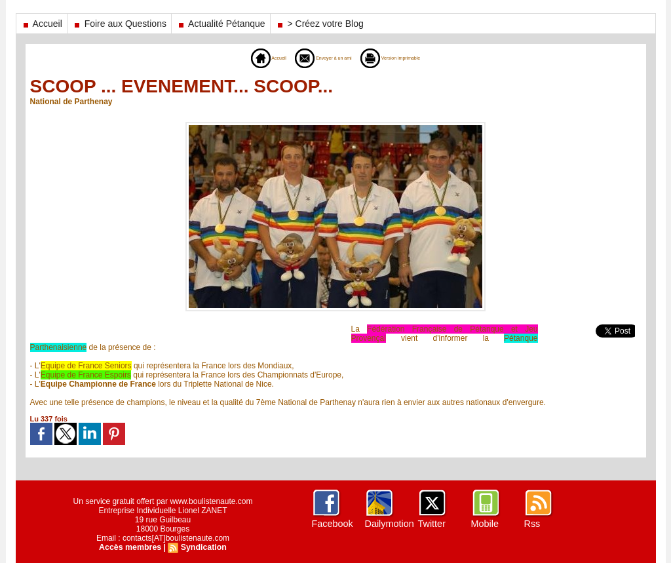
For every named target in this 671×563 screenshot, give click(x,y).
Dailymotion (389, 523)
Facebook (332, 523)
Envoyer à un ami (314, 57)
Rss (532, 523)
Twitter (431, 523)
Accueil (41, 23)
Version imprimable (409, 57)
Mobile (484, 523)
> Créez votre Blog (319, 23)
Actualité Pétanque (220, 23)
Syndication (202, 547)
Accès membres (131, 547)
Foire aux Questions (119, 23)
